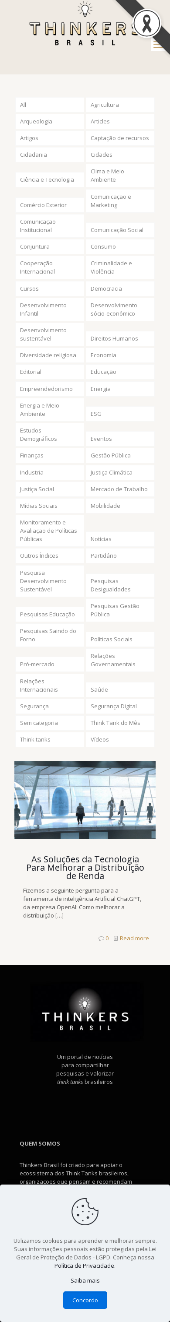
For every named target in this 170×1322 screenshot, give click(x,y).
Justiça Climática (112, 472)
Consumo (103, 246)
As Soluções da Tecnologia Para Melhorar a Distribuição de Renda (85, 867)
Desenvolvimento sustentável (43, 334)
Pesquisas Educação (47, 614)
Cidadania (33, 154)
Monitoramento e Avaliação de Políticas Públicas (48, 530)
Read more (134, 938)
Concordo (85, 1300)
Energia (101, 389)
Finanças (32, 455)
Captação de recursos (120, 138)
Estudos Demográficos (38, 434)
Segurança (34, 706)
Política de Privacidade (84, 1265)
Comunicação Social (117, 230)
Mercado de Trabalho (119, 489)
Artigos (29, 138)
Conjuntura (35, 246)
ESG (96, 414)
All (23, 105)
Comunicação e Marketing (111, 201)
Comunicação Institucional (38, 226)
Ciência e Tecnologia (47, 179)
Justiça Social (37, 489)
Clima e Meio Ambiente (107, 175)
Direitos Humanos (114, 338)
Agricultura (105, 105)
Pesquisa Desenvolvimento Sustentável (43, 581)
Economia (103, 355)
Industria (32, 472)
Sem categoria (39, 723)
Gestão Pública (111, 455)
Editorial (30, 372)
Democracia (106, 288)
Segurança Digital (114, 706)
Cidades (101, 154)
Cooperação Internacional (37, 267)
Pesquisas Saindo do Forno (48, 635)
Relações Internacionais (39, 685)
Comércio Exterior (43, 205)
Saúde (99, 689)
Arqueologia (36, 121)
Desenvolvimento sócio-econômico (114, 309)
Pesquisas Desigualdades (111, 585)
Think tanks (35, 739)
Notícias (101, 539)
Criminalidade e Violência (111, 267)
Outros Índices (39, 555)
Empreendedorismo (46, 389)
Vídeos (100, 739)
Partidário (104, 555)
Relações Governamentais (113, 660)
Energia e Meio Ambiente (39, 409)
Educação (103, 372)
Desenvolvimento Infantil (43, 309)
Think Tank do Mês (115, 723)
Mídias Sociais (39, 506)
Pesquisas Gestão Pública (115, 610)
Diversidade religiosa (48, 355)
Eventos (101, 439)
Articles (100, 121)
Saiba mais (85, 1280)
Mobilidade (105, 506)
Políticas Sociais (112, 639)
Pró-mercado (37, 664)
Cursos (29, 288)
